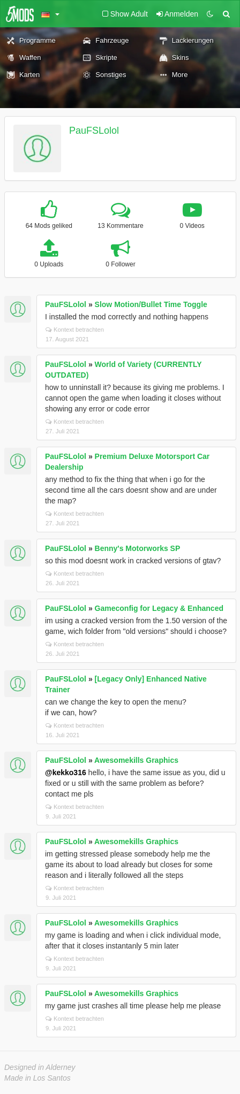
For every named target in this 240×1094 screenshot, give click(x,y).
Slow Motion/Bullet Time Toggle (151, 304)
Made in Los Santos (37, 1078)
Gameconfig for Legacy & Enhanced (159, 608)
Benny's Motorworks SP (138, 548)
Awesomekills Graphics (136, 760)
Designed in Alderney (40, 1067)
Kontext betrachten (75, 329)
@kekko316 (65, 772)
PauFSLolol (94, 130)
